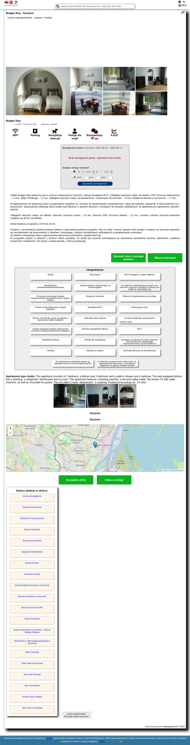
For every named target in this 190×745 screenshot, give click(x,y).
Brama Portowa (32, 563)
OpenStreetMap (177, 470)
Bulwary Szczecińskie (32, 541)
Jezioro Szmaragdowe (32, 496)
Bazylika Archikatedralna (32, 552)
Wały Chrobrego (32, 652)
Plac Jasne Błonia (32, 685)
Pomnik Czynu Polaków (32, 697)
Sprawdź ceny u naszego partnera (128, 258)
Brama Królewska (32, 619)
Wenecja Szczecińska (32, 507)
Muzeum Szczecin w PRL (32, 607)
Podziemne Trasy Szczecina (32, 518)
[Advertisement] (95, 43)
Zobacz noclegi (114, 480)
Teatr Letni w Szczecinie (32, 708)
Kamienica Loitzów (32, 574)
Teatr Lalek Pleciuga (32, 674)
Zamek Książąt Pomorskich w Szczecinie (32, 585)
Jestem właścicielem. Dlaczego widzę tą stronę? (76, 715)
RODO (102, 741)
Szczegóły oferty (76, 480)
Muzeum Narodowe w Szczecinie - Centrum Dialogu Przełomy (32, 631)
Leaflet (165, 470)
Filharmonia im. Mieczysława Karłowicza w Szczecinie (32, 642)
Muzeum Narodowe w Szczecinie (32, 596)
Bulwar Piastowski (32, 529)
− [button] (10, 433)
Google (49, 738)
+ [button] (10, 428)
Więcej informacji (165, 258)
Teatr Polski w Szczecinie (32, 663)
